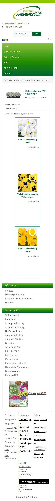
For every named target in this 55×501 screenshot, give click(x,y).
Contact (7, 73)
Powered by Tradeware (27, 497)
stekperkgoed (11, 423)
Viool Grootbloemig (11, 451)
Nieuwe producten (14, 294)
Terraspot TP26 (13, 347)
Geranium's (10, 442)
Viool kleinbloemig (14, 327)
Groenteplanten (13, 370)
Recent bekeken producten (18, 298)
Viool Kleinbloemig (10, 457)
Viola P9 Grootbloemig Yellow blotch (27, 195)
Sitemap (9, 302)
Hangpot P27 (10, 438)
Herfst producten (13, 331)
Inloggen (50, 39)
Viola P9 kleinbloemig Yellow (27, 250)
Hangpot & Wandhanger (17, 366)
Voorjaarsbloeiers (14, 335)
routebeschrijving (25, 475)
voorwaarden (25, 466)
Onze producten (12, 51)
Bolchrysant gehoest (15, 362)
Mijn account (10, 67)
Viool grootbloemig (14, 323)
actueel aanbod (12, 57)
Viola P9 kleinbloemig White (27, 141)
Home (7, 46)
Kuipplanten (11, 319)
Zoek (6, 62)
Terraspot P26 (11, 428)
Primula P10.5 (12, 351)
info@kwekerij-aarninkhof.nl (40, 448)
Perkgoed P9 (11, 374)
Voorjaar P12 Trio (14, 339)
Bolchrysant (11, 354)
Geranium (10, 343)
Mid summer (11, 358)
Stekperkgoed (12, 315)
